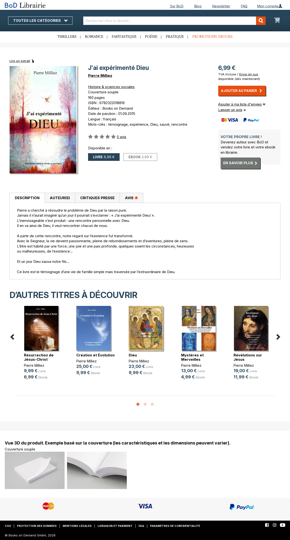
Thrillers (67, 37)
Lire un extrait (20, 61)
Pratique (175, 37)
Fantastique (124, 37)
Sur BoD (177, 6)
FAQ (244, 6)
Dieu (133, 355)
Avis (131, 197)
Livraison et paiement (115, 526)
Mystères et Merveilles (192, 357)
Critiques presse (97, 198)
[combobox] (174, 21)
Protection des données (37, 526)
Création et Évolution (95, 355)
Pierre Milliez (100, 75)
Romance (94, 37)
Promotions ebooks (212, 37)
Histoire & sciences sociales (111, 86)
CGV (8, 526)
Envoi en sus (248, 74)
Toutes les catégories (40, 20)
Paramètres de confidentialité (175, 526)
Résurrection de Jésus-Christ (39, 357)
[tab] (27, 198)
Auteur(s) (60, 198)
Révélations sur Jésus (248, 357)
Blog (197, 6)
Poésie (151, 37)
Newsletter (221, 6)
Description (27, 198)
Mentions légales (77, 526)
